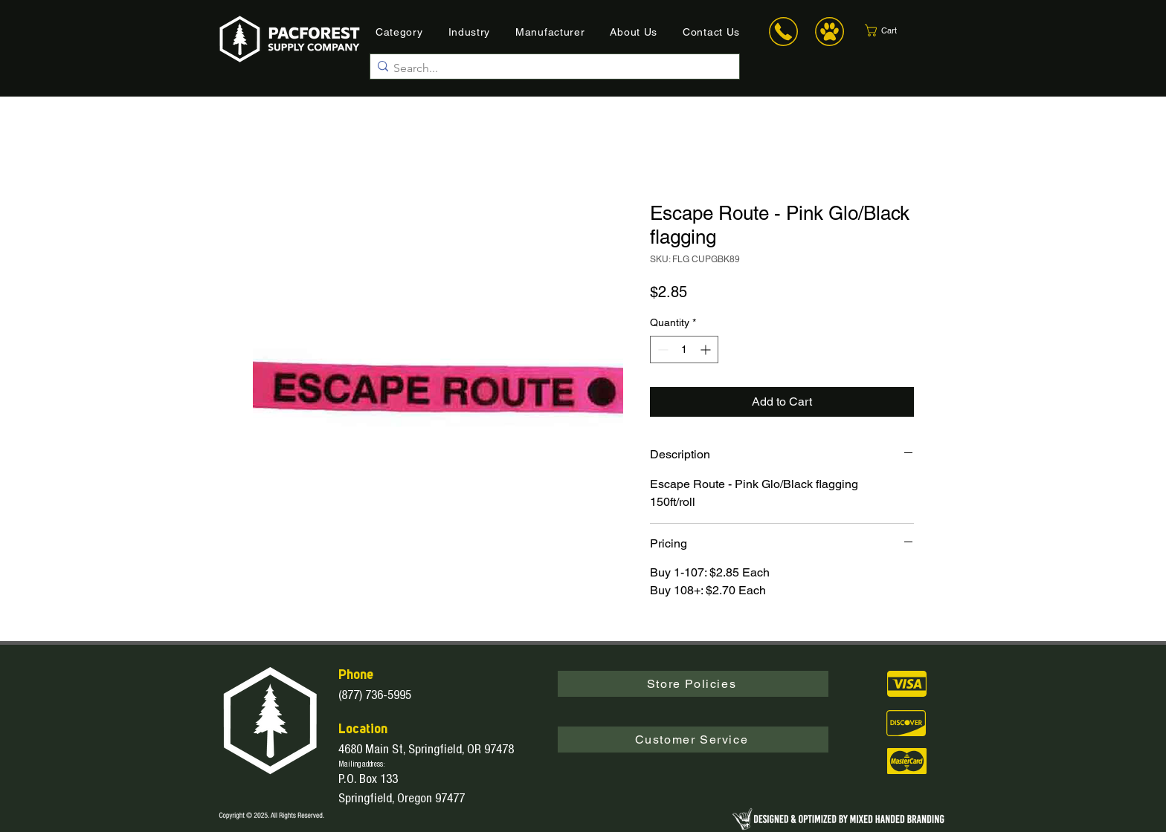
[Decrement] (661, 350)
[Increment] (707, 350)
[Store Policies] (693, 684)
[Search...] (550, 68)
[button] (893, 30)
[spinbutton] (684, 350)
